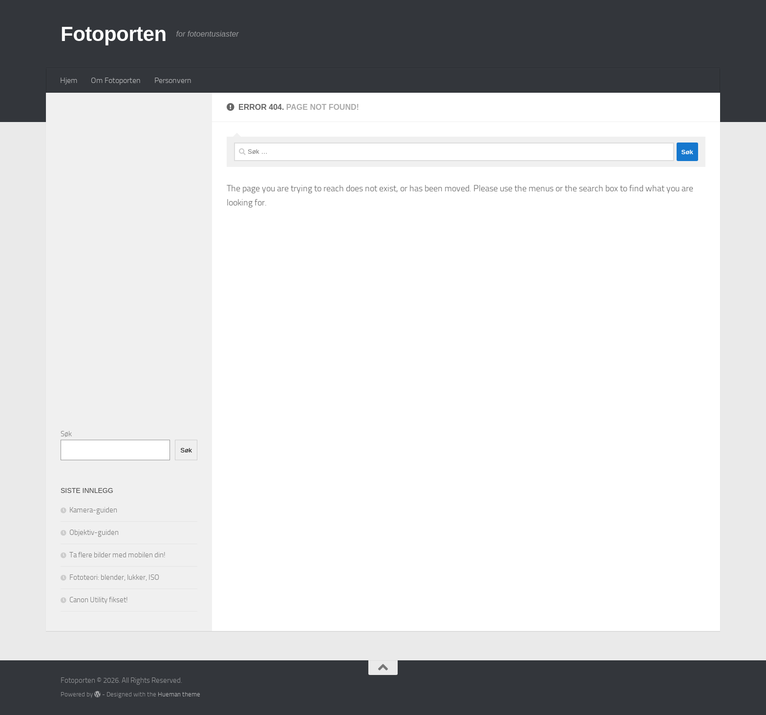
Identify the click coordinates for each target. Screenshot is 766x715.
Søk (66, 433)
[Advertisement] (134, 253)
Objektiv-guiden (94, 532)
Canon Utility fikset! (98, 599)
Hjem (68, 80)
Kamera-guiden (93, 510)
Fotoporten (114, 33)
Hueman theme (179, 694)
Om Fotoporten (116, 80)
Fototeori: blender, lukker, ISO (114, 577)
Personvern (173, 80)
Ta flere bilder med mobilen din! (117, 555)
